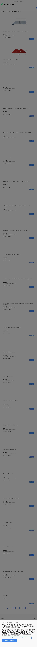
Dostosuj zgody (25, 637)
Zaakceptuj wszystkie (9, 640)
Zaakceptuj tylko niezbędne (10, 637)
